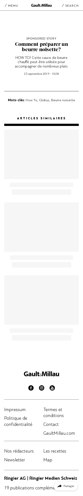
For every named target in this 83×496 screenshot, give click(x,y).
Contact (51, 424)
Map (47, 459)
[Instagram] (41, 388)
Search (72, 5)
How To (31, 100)
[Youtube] (52, 388)
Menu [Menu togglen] (13, 5)
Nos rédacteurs (19, 451)
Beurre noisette (63, 100)
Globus (44, 100)
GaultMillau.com (59, 433)
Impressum (15, 409)
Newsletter (14, 459)
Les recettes (54, 451)
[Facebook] (31, 388)
